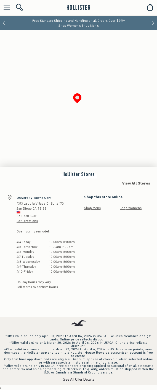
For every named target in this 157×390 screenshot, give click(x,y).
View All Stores (136, 183)
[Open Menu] (5, 7)
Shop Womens (131, 208)
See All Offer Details (78, 379)
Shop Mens (92, 208)
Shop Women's (69, 25)
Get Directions (27, 221)
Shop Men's (90, 25)
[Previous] (4, 23)
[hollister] (78, 7)
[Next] (153, 23)
